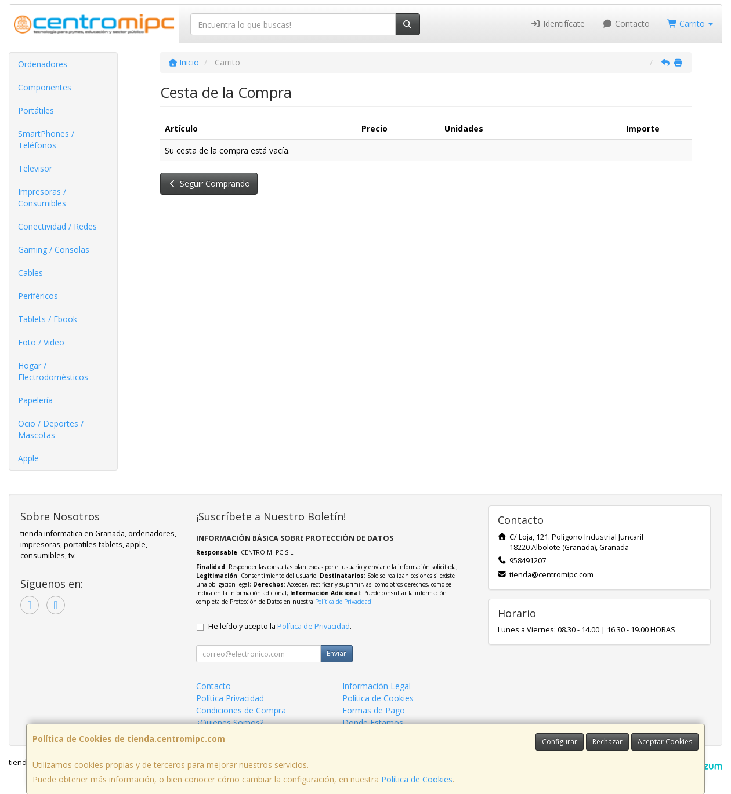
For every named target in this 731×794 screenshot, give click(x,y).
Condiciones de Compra (241, 710)
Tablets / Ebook (47, 319)
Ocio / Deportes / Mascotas (51, 429)
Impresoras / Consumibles (42, 197)
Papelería (35, 400)
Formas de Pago (373, 710)
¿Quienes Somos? (229, 722)
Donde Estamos (372, 722)
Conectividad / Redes (57, 226)
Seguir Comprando (209, 183)
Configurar (559, 741)
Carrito (690, 23)
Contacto (626, 23)
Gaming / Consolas (53, 249)
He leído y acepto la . (280, 626)
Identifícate (558, 23)
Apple (28, 458)
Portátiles (36, 110)
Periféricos (38, 295)
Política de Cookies (417, 779)
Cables (30, 272)
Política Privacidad (230, 698)
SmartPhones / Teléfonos (46, 139)
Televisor (35, 168)
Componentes (44, 87)
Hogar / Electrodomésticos (53, 371)
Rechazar (607, 741)
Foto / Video (41, 342)
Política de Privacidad (343, 602)
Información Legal (376, 685)
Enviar (336, 653)
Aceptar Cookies (665, 741)
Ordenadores (42, 64)
